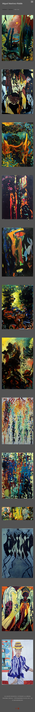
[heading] (12, 3)
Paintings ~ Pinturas (7, 9)
